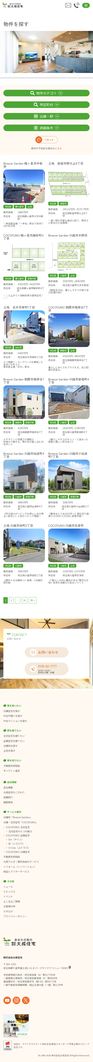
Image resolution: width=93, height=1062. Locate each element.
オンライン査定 (11, 770)
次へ (32, 600)
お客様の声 (9, 906)
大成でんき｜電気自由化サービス (21, 861)
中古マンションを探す (15, 721)
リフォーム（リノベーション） (20, 866)
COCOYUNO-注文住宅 (18, 827)
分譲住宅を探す (11, 711)
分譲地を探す (10, 746)
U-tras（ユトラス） (19, 847)
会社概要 (8, 787)
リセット (44, 139)
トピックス (9, 891)
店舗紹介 (8, 797)
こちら (58, 148)
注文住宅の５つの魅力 (20, 831)
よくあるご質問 (11, 901)
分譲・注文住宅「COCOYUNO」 (20, 822)
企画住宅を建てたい (14, 741)
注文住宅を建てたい (14, 736)
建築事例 (8, 802)
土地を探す (9, 750)
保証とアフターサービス (16, 871)
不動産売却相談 (11, 766)
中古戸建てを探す (12, 716)
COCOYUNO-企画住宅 (18, 835)
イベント (8, 896)
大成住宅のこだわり (14, 792)
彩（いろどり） (16, 843)
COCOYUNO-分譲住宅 (18, 852)
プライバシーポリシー (15, 916)
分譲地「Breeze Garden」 (17, 817)
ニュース (8, 886)
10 (24, 600)
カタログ (8, 911)
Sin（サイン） (16, 839)
